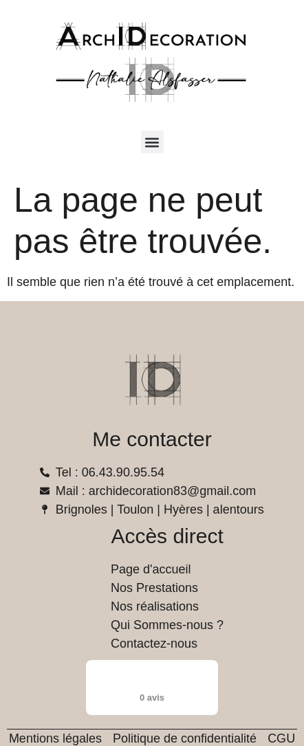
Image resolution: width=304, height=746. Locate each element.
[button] (152, 142)
